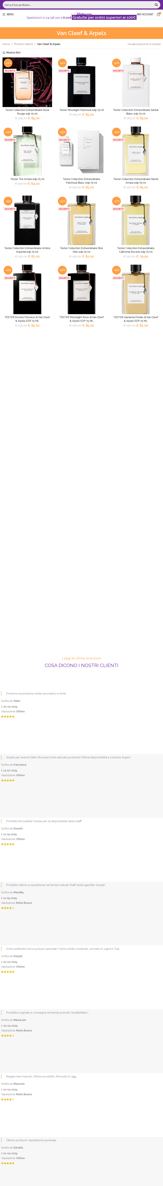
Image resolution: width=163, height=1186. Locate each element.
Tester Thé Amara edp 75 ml (27, 179)
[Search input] (78, 4)
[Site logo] (81, 14)
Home (6, 44)
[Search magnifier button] (156, 4)
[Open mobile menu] (8, 14)
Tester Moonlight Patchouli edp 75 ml (81, 110)
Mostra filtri (13, 52)
